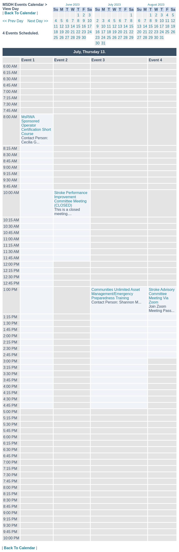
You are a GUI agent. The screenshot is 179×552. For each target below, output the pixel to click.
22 (78, 32)
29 (78, 38)
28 (73, 38)
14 (73, 26)
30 (84, 38)
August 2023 (156, 4)
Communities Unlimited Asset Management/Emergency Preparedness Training (115, 294)
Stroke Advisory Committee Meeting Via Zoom (162, 296)
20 (67, 32)
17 (89, 26)
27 (67, 38)
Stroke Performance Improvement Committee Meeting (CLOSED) (70, 199)
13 (67, 26)
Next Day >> (38, 21)
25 (56, 38)
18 (56, 32)
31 (103, 43)
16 (84, 26)
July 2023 (114, 4)
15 (78, 26)
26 (61, 38)
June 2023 (73, 4)
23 (84, 32)
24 (89, 32)
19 (61, 32)
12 (61, 26)
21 (73, 32)
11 (56, 26)
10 (89, 21)
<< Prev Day (13, 21)
